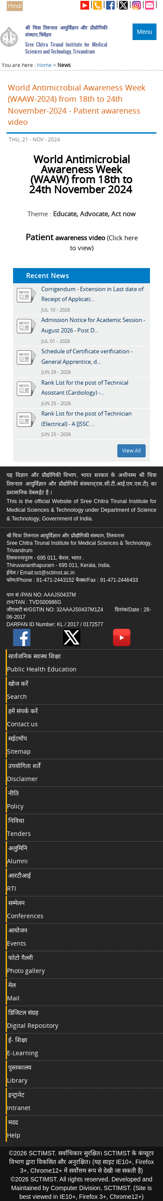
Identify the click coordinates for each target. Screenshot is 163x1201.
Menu (144, 31)
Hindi (15, 6)
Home (44, 65)
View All (131, 450)
